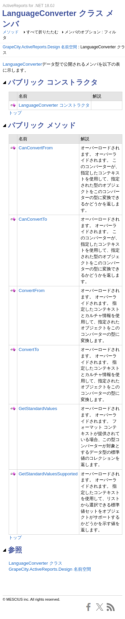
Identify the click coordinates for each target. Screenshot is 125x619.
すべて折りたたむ (42, 32)
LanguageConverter (22, 64)
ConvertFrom (32, 290)
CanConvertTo (33, 219)
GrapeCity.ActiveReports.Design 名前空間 (40, 47)
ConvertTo (29, 349)
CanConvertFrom (36, 147)
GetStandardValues (38, 408)
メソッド (11, 32)
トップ (15, 112)
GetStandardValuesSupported (48, 473)
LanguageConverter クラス (35, 563)
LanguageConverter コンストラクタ (54, 105)
